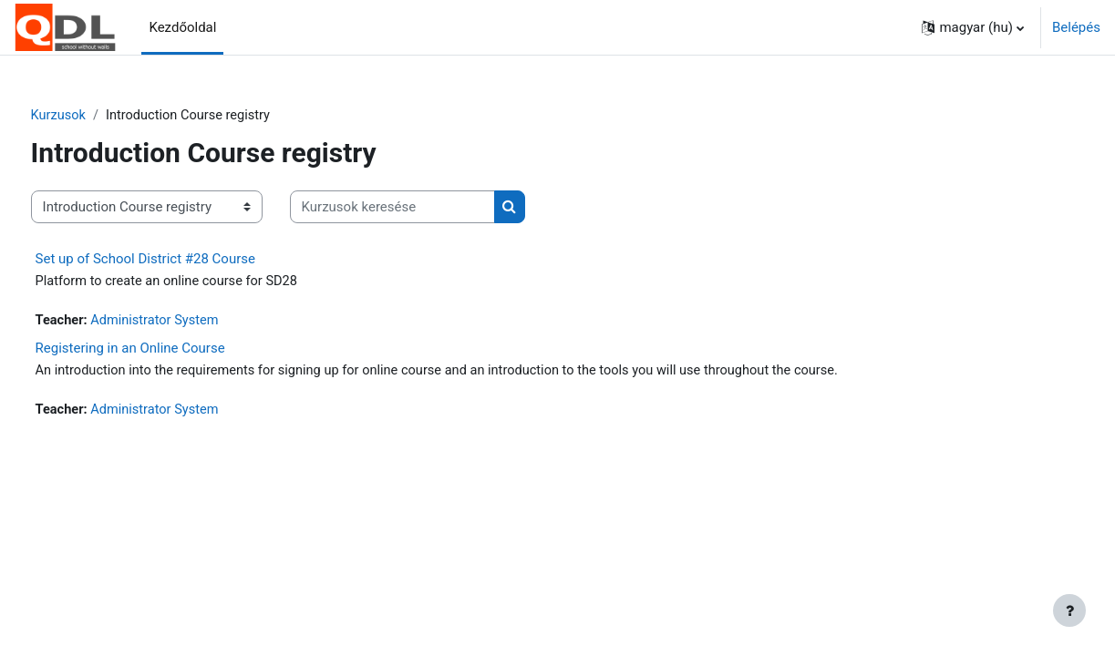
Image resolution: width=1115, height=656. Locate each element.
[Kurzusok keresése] (426, 208)
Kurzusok (93, 116)
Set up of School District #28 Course (179, 259)
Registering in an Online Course (164, 350)
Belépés (1076, 27)
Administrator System (192, 322)
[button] (973, 27)
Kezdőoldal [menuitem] (182, 27)
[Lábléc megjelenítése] (1069, 610)
